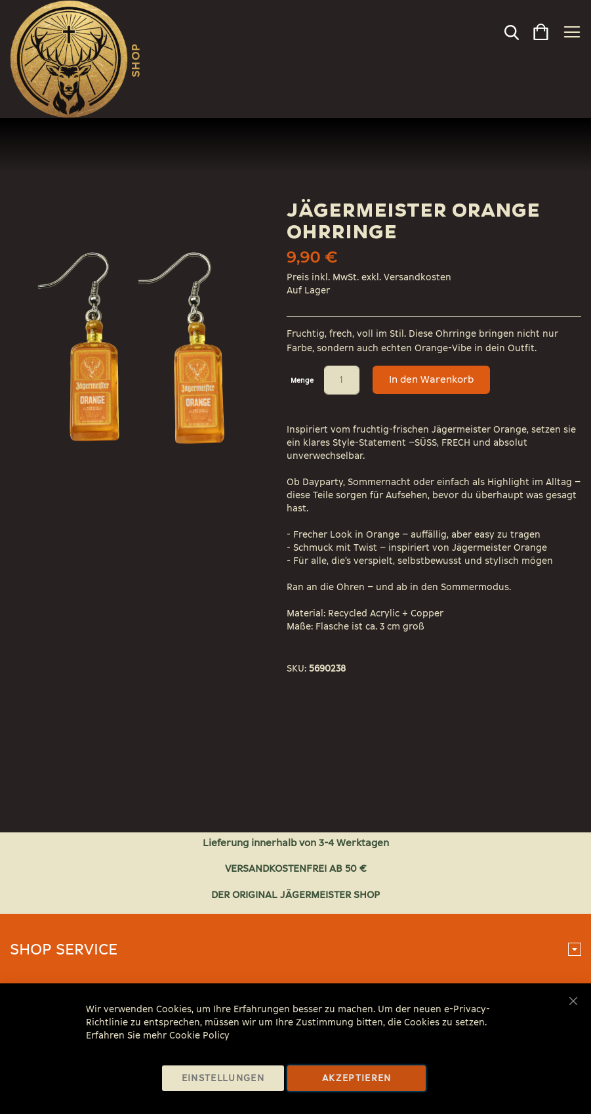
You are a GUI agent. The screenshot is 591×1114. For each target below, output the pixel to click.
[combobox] (488, 35)
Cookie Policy (199, 1035)
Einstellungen (223, 1078)
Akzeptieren (357, 1078)
